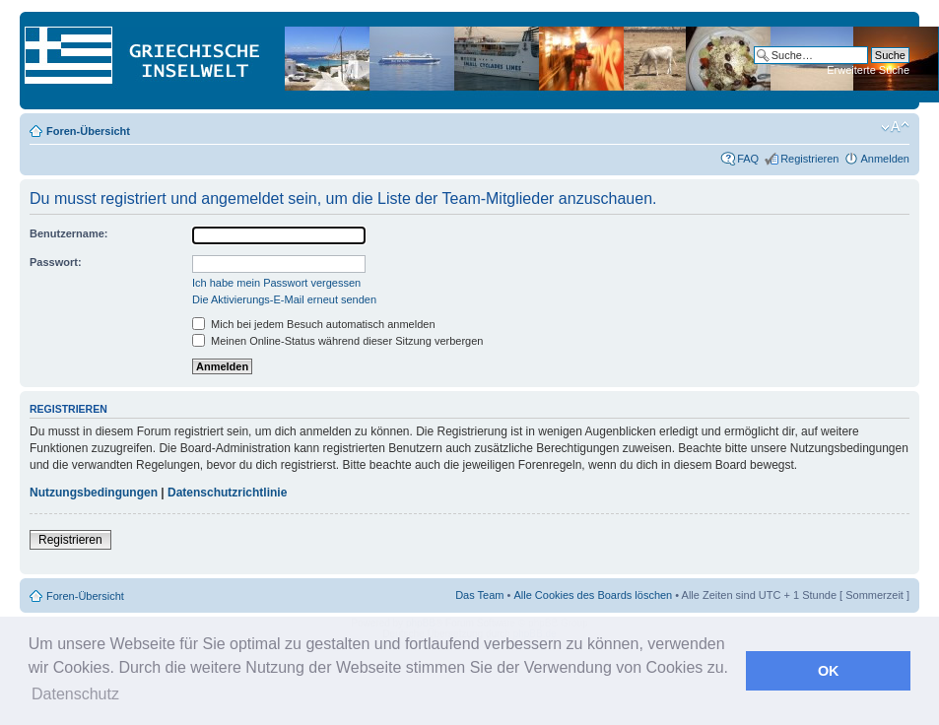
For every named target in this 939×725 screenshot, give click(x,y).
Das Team (479, 595)
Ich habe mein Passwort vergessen (276, 283)
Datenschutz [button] (75, 694)
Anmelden (884, 159)
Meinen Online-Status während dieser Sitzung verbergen (337, 341)
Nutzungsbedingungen (94, 492)
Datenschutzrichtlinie (227, 492)
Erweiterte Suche (868, 70)
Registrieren (809, 159)
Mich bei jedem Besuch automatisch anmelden (314, 324)
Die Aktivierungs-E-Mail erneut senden (284, 299)
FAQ (748, 159)
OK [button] (828, 671)
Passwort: (56, 262)
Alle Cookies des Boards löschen (592, 595)
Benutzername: (68, 233)
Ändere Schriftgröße (895, 127)
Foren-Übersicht (88, 131)
